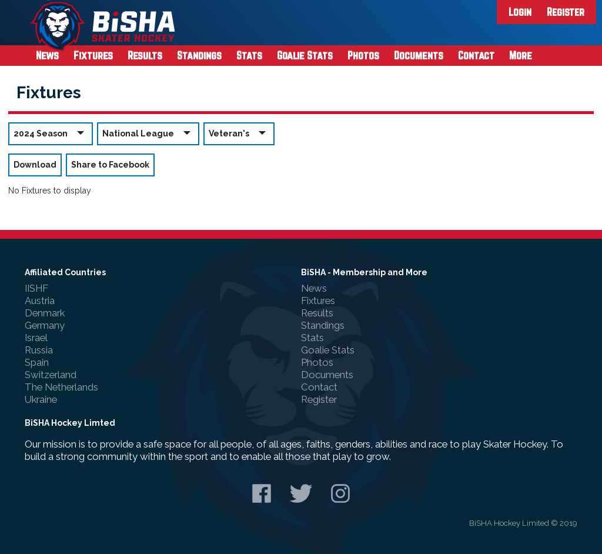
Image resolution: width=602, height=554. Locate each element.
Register (565, 12)
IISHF (36, 288)
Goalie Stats (305, 55)
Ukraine (41, 399)
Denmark (45, 313)
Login (520, 12)
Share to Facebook (110, 164)
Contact (476, 55)
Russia (39, 350)
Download (35, 164)
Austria (40, 300)
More (520, 55)
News (47, 55)
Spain (37, 362)
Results (145, 55)
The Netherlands (61, 387)
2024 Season (51, 133)
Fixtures (93, 55)
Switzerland (50, 375)
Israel (36, 337)
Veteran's (239, 133)
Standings (199, 55)
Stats (249, 55)
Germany (45, 325)
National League (148, 133)
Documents (418, 55)
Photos (363, 55)
